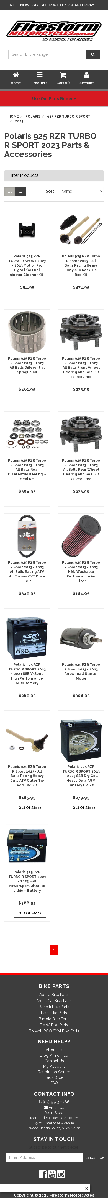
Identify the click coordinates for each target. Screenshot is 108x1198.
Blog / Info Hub (54, 1055)
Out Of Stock (30, 808)
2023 (19, 121)
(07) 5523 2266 (56, 1102)
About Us (54, 1050)
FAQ (54, 1083)
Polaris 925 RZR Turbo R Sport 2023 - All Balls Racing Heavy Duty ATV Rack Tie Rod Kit (81, 265)
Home (13, 116)
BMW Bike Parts (54, 1025)
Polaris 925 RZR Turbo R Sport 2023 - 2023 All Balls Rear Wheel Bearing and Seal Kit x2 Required (81, 470)
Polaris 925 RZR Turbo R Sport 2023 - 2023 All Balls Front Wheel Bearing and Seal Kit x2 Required (81, 367)
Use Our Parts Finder (54, 99)
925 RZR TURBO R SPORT (68, 116)
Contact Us (54, 1061)
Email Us (56, 1107)
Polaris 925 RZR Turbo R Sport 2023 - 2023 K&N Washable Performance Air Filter (81, 572)
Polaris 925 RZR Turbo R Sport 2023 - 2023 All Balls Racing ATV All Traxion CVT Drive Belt (27, 572)
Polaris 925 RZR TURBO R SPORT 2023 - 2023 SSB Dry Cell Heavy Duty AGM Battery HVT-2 (81, 776)
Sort (49, 191)
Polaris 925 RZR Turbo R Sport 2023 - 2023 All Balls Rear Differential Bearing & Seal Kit (27, 470)
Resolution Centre (54, 1072)
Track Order (54, 1077)
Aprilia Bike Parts (54, 994)
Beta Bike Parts (54, 1013)
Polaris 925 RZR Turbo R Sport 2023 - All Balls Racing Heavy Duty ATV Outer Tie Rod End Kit (27, 776)
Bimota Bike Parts (54, 1019)
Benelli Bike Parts (54, 1007)
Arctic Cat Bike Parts (54, 1001)
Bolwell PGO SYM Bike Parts (54, 1031)
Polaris (32, 116)
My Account (54, 1066)
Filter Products (23, 175)
